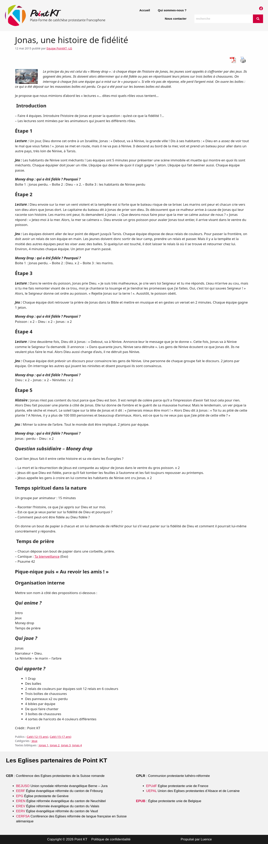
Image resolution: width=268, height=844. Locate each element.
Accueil (144, 10)
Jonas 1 (43, 745)
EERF (20, 791)
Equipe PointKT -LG (59, 48)
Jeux (34, 741)
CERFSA (23, 816)
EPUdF (151, 786)
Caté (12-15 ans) (37, 737)
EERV (20, 811)
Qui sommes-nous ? (172, 10)
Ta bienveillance (47, 556)
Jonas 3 (66, 745)
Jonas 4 (77, 745)
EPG (19, 796)
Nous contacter (175, 18)
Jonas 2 (55, 745)
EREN (20, 801)
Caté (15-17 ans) (60, 737)
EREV (20, 806)
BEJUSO (23, 786)
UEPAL (151, 791)
